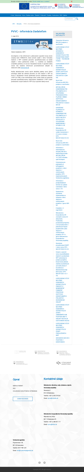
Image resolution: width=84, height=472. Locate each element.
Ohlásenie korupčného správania (25, 391)
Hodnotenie (55, 15)
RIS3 (61, 15)
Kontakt (19, 19)
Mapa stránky (18, 386)
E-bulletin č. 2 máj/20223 (60, 209)
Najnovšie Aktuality (60, 34)
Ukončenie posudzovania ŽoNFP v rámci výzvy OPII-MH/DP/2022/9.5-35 (62, 246)
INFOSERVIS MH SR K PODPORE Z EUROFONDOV (62, 340)
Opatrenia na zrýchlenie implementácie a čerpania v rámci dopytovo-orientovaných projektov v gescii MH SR (62, 198)
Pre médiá (13, 19)
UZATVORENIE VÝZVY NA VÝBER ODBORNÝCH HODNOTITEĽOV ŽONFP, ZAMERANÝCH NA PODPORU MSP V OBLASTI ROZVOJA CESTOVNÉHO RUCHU (62, 312)
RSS (14, 388)
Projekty (49, 15)
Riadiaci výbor (30, 15)
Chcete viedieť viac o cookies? (41, 1)
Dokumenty (18, 15)
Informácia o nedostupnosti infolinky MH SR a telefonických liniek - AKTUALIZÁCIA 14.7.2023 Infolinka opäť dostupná (62, 153)
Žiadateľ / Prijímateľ (40, 15)
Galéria (65, 15)
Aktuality (19, 24)
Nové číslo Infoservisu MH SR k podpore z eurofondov (62, 82)
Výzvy (23, 15)
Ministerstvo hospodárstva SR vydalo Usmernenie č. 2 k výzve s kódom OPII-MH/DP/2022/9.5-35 (62, 133)
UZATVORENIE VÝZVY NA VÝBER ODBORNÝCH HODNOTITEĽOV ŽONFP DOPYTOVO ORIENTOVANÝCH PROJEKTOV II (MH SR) (62, 70)
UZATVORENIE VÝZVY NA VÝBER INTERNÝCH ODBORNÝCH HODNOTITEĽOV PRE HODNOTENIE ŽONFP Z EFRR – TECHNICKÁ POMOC (62, 54)
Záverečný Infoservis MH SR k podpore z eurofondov (62, 42)
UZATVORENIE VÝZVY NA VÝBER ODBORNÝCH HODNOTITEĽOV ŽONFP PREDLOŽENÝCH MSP (62, 329)
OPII (13, 24)
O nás (12, 15)
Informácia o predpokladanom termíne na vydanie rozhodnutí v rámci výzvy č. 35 (61, 184)
